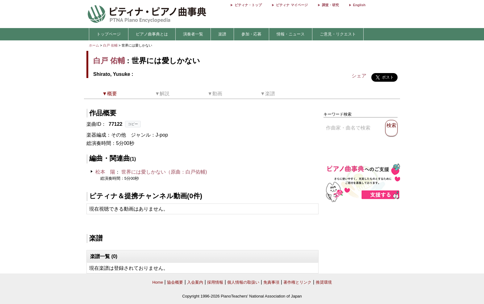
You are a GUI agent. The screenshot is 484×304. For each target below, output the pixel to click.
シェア (359, 75)
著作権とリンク (297, 282)
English (359, 5)
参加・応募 (251, 34)
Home (157, 282)
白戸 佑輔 (110, 45)
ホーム (94, 45)
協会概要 (175, 282)
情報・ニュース (291, 34)
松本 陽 (105, 172)
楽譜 (222, 34)
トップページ (109, 34)
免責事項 (271, 282)
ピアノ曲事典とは (152, 34)
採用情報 (215, 282)
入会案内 (195, 282)
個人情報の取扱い (243, 282)
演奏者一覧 (193, 34)
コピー (133, 124)
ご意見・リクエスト (338, 34)
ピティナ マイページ (291, 5)
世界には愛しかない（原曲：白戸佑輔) (164, 172)
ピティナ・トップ (248, 5)
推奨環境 (324, 282)
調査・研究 (330, 5)
